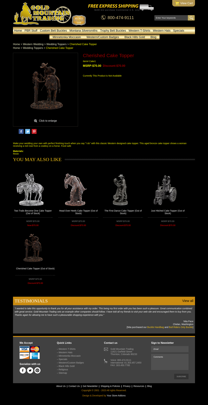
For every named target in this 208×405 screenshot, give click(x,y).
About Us (61, 386)
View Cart (183, 3)
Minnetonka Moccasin (67, 37)
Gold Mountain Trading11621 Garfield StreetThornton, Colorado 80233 (123, 351)
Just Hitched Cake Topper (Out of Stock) (168, 212)
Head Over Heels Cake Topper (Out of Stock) (78, 212)
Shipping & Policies (110, 386)
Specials (178, 30)
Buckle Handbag (155, 327)
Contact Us (74, 386)
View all (187, 301)
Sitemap (63, 373)
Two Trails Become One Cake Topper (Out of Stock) (33, 212)
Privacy (126, 386)
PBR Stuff (31, 30)
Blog (153, 37)
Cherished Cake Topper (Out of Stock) (35, 268)
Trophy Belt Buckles (113, 30)
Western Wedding (33, 44)
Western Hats (162, 30)
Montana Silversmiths (84, 30)
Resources (138, 386)
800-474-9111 (121, 17)
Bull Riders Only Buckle (181, 327)
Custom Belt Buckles (53, 30)
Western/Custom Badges (102, 37)
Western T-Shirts (139, 30)
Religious (63, 369)
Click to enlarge (48, 120)
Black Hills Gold (134, 37)
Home (18, 30)
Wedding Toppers (56, 44)
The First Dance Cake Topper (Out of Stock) (123, 212)
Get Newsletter (90, 386)
